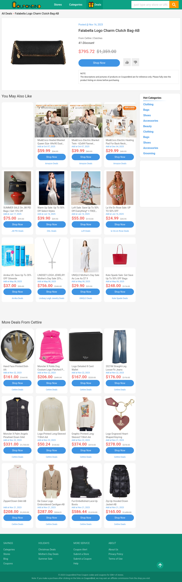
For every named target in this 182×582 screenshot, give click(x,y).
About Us (113, 549)
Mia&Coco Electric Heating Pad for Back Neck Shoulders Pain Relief (120, 143)
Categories (75, 4)
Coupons (8, 563)
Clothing (148, 104)
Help (76, 563)
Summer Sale (45, 558)
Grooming (149, 153)
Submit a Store (81, 554)
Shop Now (99, 62)
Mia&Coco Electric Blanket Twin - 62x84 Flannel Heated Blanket (85, 143)
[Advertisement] (17, 134)
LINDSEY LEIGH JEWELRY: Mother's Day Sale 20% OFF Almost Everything (51, 278)
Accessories (150, 120)
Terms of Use (115, 558)
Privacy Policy (115, 554)
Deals (94, 5)
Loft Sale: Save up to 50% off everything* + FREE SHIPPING (85, 211)
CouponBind (89, 578)
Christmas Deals (47, 549)
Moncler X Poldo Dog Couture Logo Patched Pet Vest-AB (51, 369)
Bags (146, 109)
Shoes (147, 115)
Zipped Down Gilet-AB (14, 501)
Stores (58, 4)
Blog (5, 558)
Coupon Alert (80, 549)
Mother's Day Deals (48, 554)
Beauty (147, 126)
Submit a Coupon (83, 558)
